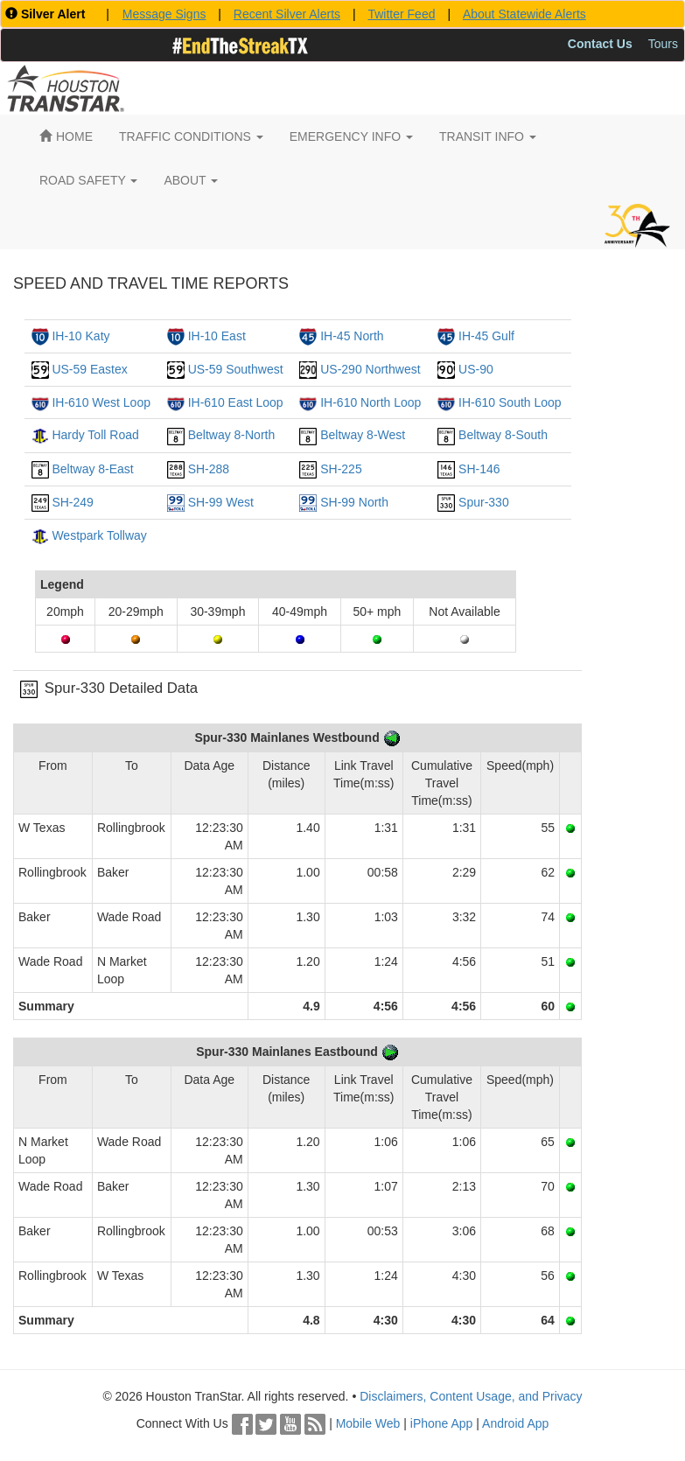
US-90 (475, 369)
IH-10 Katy (80, 336)
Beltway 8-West (362, 435)
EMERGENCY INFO (351, 136)
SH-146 (479, 469)
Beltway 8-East (92, 469)
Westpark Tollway (99, 535)
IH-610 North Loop (370, 402)
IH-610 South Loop (510, 402)
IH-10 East (217, 336)
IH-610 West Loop (101, 402)
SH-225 (340, 469)
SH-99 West (221, 502)
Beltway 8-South (503, 435)
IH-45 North (351, 336)
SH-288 (208, 469)
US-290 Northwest (370, 369)
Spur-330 (483, 502)
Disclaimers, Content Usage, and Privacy (471, 1396)
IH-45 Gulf (486, 336)
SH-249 (72, 502)
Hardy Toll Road (95, 435)
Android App (515, 1423)
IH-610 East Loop (235, 402)
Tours (663, 44)
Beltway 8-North (232, 435)
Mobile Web (368, 1423)
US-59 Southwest (235, 369)
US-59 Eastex (89, 369)
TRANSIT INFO (487, 136)
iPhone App (441, 1423)
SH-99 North (354, 502)
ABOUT (191, 180)
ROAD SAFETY (88, 180)
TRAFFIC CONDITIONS (191, 136)
